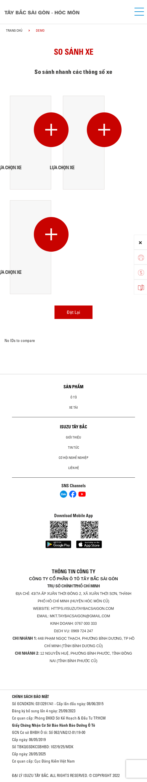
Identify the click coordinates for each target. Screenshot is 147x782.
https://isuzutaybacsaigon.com (82, 609)
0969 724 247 (82, 631)
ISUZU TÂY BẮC (73, 427)
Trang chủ (14, 30)
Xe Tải (73, 407)
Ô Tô (73, 397)
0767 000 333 (86, 623)
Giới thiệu (73, 437)
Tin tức (73, 447)
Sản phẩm (73, 387)
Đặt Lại (73, 312)
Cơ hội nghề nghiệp (73, 458)
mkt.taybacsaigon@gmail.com (80, 616)
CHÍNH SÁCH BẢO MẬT (30, 696)
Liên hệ (73, 468)
